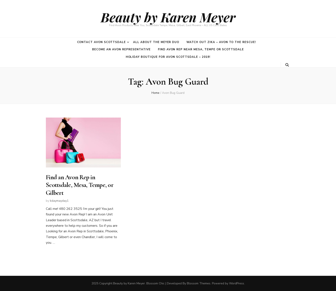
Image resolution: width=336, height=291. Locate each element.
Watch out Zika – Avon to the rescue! (221, 42)
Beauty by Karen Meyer (168, 16)
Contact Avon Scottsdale (101, 42)
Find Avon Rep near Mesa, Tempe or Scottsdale (201, 49)
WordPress (236, 283)
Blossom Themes (198, 283)
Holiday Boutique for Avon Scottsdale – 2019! (168, 57)
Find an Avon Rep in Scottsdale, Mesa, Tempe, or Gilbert (79, 185)
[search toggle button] (287, 65)
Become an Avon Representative (121, 49)
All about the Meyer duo (156, 42)
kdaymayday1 (59, 201)
